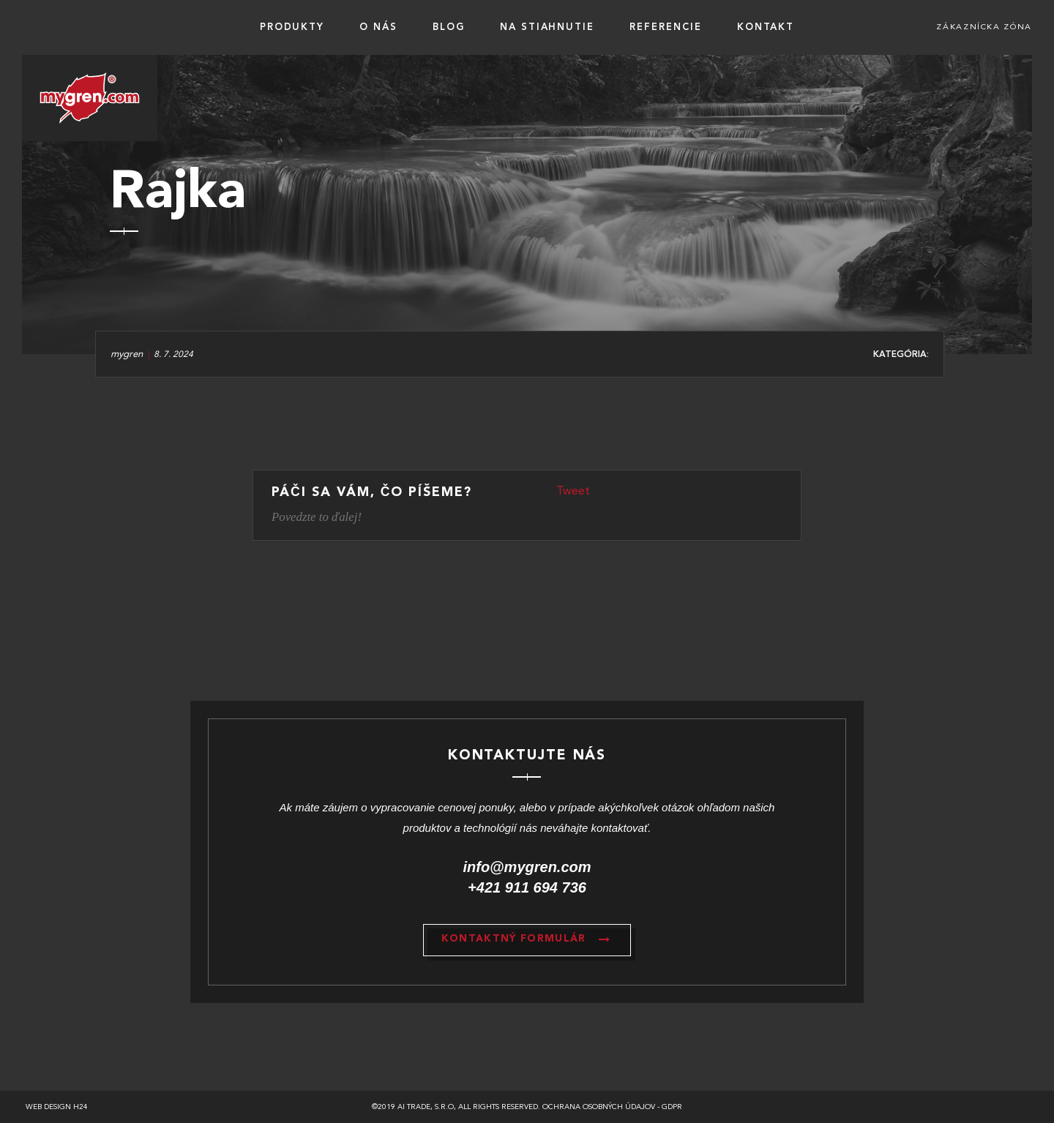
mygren (127, 354)
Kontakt (766, 27)
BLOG (449, 27)
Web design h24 (57, 1107)
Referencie (665, 27)
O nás (378, 27)
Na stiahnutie (547, 27)
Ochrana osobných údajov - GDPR (612, 1107)
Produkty (292, 27)
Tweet (573, 491)
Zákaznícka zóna (984, 27)
